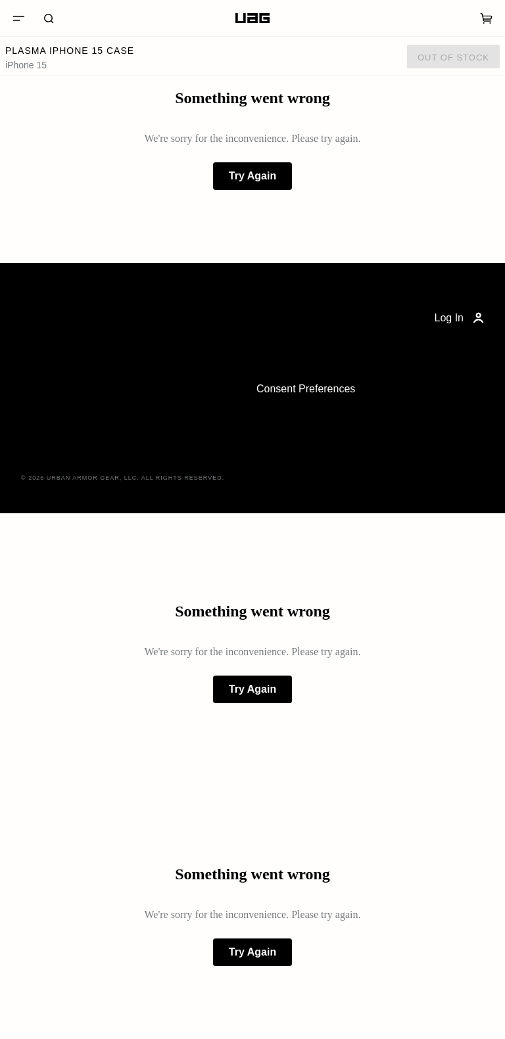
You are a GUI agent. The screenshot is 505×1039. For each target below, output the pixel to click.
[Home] (252, 18)
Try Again (252, 175)
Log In (461, 318)
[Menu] (18, 18)
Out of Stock (453, 57)
